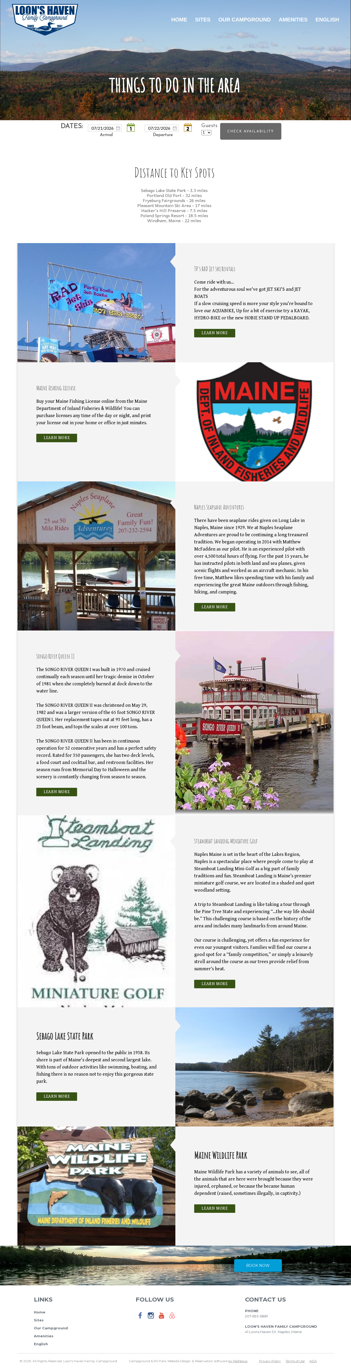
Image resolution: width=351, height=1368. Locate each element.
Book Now (258, 1265)
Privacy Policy (270, 1361)
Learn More (215, 333)
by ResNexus (237, 1361)
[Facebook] (140, 1318)
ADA (313, 1361)
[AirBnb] (172, 1318)
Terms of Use (295, 1361)
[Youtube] (161, 1318)
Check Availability (250, 131)
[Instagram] (151, 1318)
